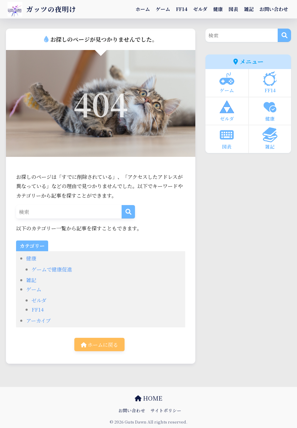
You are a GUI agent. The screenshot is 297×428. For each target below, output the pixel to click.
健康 (218, 9)
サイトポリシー (165, 410)
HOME (148, 398)
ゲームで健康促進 (52, 269)
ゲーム (163, 9)
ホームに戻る (99, 344)
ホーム (143, 9)
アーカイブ (38, 320)
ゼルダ (200, 9)
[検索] (128, 211)
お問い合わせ (274, 9)
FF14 (181, 9)
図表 (233, 9)
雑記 (249, 9)
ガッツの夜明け (41, 9)
